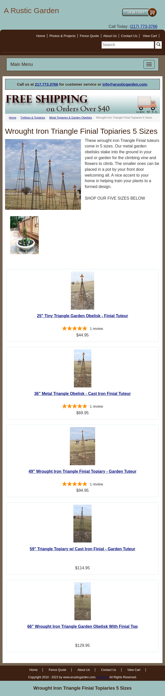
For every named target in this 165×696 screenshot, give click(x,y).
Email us (103, 677)
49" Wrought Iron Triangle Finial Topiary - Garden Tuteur (82, 471)
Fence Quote (89, 36)
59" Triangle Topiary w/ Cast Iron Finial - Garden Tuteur (82, 549)
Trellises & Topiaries (32, 117)
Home (40, 36)
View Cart (150, 36)
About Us (110, 36)
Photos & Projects (62, 36)
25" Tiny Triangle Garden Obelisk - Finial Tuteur (82, 316)
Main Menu (21, 64)
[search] (127, 45)
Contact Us (129, 36)
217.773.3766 (46, 84)
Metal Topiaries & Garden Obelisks (70, 117)
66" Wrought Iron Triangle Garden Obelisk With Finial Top (82, 626)
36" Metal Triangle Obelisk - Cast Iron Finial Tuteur (82, 393)
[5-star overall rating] (82, 329)
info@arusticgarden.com (124, 84)
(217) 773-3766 (143, 26)
